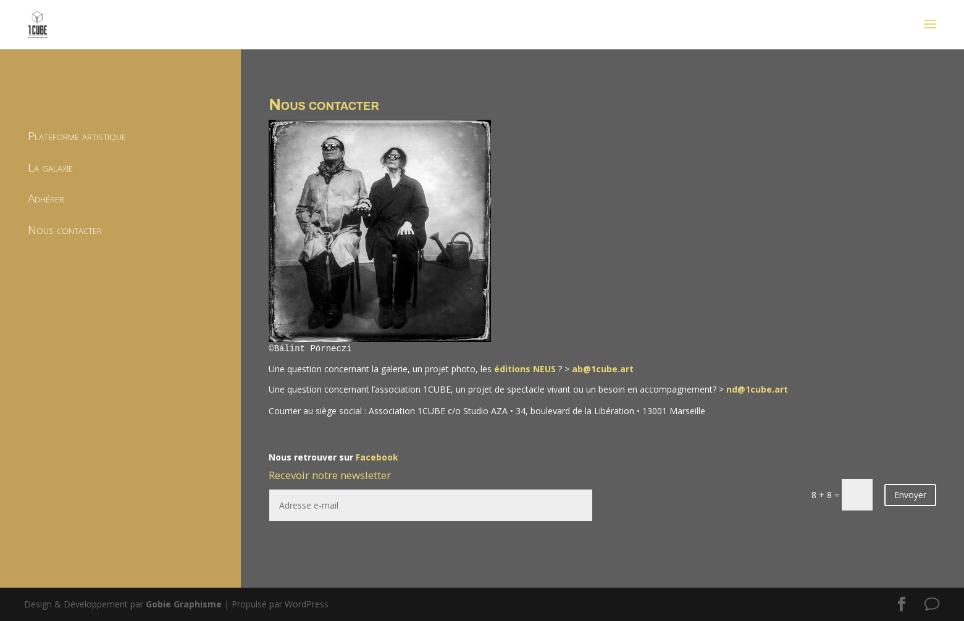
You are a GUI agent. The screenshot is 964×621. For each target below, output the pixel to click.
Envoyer (910, 495)
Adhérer (46, 198)
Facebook (377, 457)
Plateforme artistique (77, 136)
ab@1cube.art (603, 369)
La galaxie (50, 167)
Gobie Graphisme (184, 604)
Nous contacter (65, 230)
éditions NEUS (525, 369)
